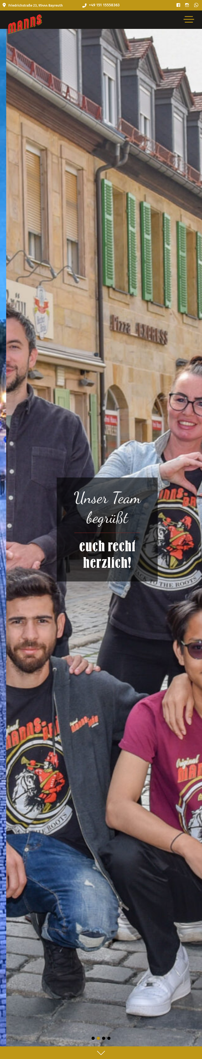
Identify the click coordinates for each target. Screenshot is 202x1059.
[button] (93, 1038)
